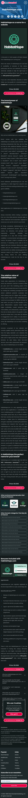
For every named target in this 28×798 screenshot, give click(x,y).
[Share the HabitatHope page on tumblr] (15, 16)
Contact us (4, 84)
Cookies (17, 768)
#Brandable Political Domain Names (10, 539)
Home (17, 755)
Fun (2, 760)
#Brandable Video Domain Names (10, 548)
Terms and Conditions (14, 710)
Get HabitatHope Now (10, 669)
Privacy (17, 765)
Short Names (5, 755)
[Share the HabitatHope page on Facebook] (8, 16)
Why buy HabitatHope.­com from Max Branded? (12, 675)
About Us (17, 757)
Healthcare (4, 757)
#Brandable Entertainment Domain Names (12, 552)
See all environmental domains (8, 510)
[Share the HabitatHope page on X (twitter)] (12, 16)
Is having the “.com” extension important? (11, 688)
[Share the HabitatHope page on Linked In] (19, 16)
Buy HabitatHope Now (10, 93)
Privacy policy (16, 708)
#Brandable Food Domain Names (10, 533)
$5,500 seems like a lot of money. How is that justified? (12, 699)
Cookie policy (9, 708)
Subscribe (14, 785)
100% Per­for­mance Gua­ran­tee (10, 462)
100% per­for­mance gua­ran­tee (11, 75)
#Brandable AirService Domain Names (11, 517)
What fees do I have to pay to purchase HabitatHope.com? (11, 693)
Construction (5, 763)
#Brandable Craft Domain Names (10, 530)
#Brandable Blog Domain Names (10, 524)
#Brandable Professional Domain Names (11, 542)
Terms (17, 763)
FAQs (16, 760)
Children (3, 768)
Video (2, 765)
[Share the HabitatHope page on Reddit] (22, 16)
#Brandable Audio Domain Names (10, 520)
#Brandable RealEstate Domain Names (11, 545)
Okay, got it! (14, 714)
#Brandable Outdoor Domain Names (10, 536)
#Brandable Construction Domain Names (12, 527)
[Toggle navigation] (25, 2)
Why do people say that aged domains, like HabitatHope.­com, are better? (13, 681)
